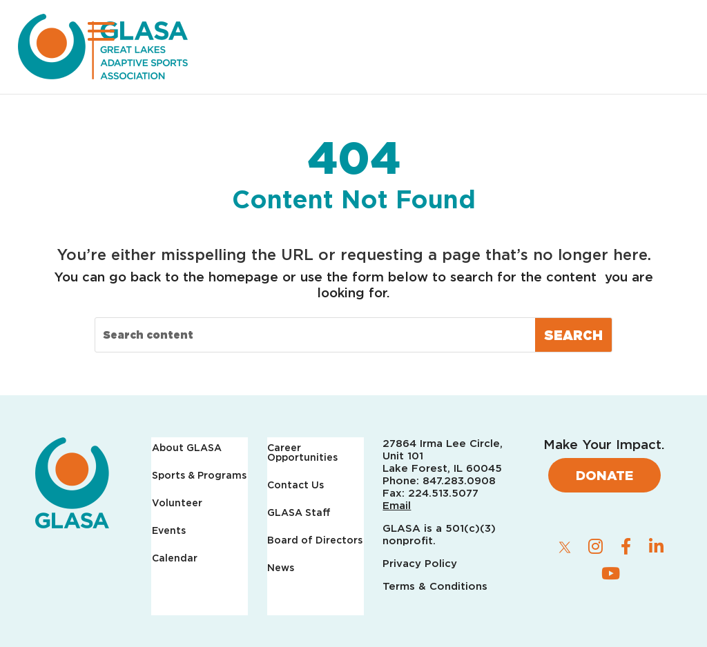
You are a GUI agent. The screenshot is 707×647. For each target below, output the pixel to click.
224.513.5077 (443, 493)
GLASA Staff (299, 513)
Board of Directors (314, 540)
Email (396, 505)
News (280, 568)
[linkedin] (656, 546)
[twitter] (565, 547)
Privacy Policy (421, 563)
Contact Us (295, 485)
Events (169, 531)
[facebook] (625, 546)
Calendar (174, 558)
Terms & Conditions (434, 586)
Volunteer (177, 503)
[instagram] (595, 546)
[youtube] (610, 573)
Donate (604, 475)
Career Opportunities (302, 453)
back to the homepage (204, 276)
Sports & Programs (199, 475)
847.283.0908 (459, 481)
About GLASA (187, 448)
